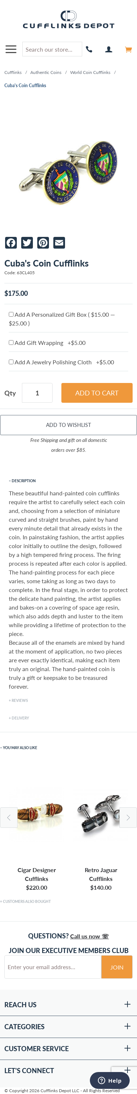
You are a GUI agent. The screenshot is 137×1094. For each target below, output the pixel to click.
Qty (10, 393)
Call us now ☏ (89, 936)
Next (128, 817)
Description (24, 481)
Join (116, 967)
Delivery (20, 718)
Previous (9, 817)
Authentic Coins (45, 72)
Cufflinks (13, 72)
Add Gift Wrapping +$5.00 (47, 342)
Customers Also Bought (27, 901)
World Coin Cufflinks (90, 72)
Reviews (20, 700)
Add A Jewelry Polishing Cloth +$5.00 (61, 361)
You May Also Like (20, 747)
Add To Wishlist (68, 425)
